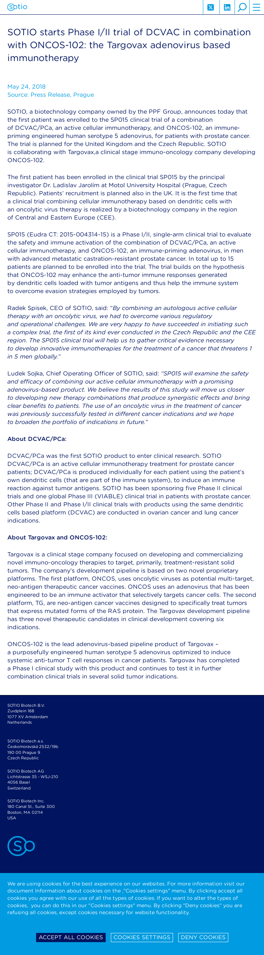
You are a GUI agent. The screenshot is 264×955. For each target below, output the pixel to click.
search (242, 7)
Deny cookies (203, 937)
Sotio (17, 7)
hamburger (256, 7)
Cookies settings (141, 937)
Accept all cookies (71, 937)
